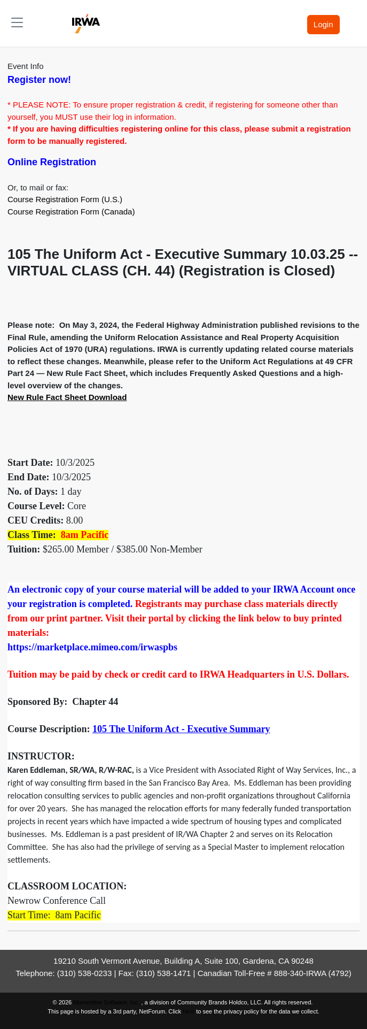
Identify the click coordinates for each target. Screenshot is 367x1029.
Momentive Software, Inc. (107, 1002)
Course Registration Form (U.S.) (64, 199)
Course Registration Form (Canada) (71, 211)
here (188, 1011)
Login (323, 24)
